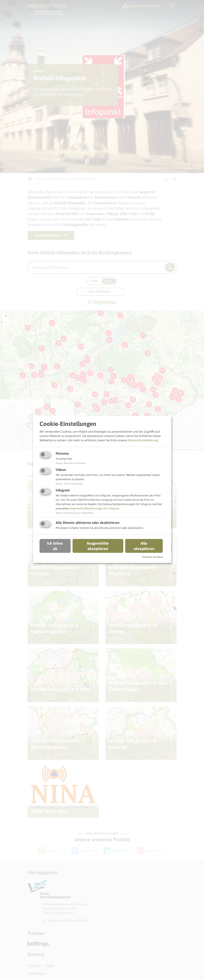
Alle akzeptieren (144, 546)
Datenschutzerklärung (143, 440)
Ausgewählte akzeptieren (98, 546)
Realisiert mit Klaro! (152, 557)
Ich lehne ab (55, 546)
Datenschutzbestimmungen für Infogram (95, 508)
